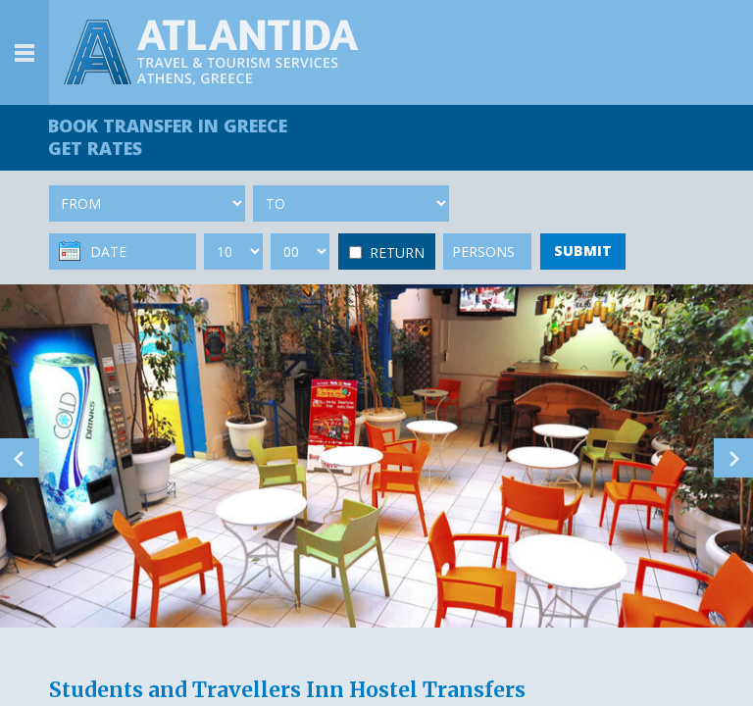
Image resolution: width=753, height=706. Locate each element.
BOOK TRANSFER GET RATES (168, 137)
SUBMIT (583, 250)
